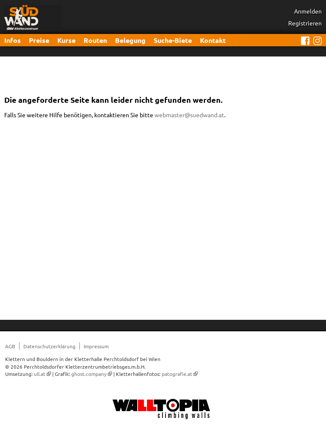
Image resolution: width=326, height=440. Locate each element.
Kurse (66, 40)
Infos (12, 40)
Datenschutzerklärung (49, 346)
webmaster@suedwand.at (189, 114)
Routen (95, 40)
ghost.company (89, 373)
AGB (10, 346)
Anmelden (308, 11)
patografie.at (177, 373)
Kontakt (213, 40)
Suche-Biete (173, 40)
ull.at (39, 373)
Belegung (130, 40)
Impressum (96, 346)
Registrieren (305, 23)
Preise (39, 40)
